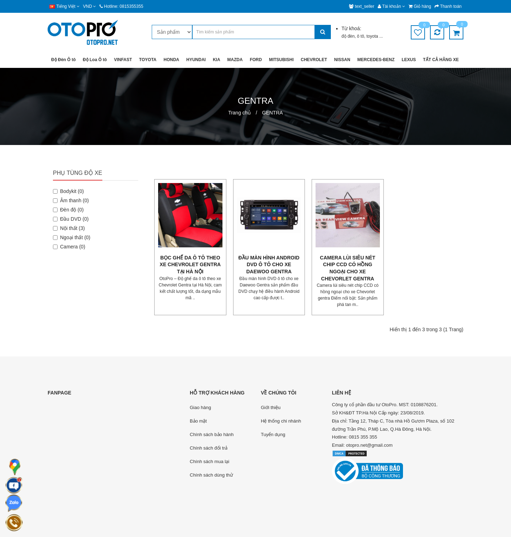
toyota (372, 36)
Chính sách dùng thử (211, 475)
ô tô (360, 36)
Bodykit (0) (68, 191)
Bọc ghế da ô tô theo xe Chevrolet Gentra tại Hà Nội (190, 264)
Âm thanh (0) (71, 200)
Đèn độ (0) (68, 210)
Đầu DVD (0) (70, 219)
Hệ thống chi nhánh (281, 421)
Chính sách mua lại (209, 461)
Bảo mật (198, 421)
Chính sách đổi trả (208, 448)
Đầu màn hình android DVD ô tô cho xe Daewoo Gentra (269, 264)
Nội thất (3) (69, 228)
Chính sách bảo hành (211, 434)
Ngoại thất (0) (71, 237)
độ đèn (348, 36)
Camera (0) (69, 246)
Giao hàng (200, 407)
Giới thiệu (270, 407)
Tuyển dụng (273, 434)
